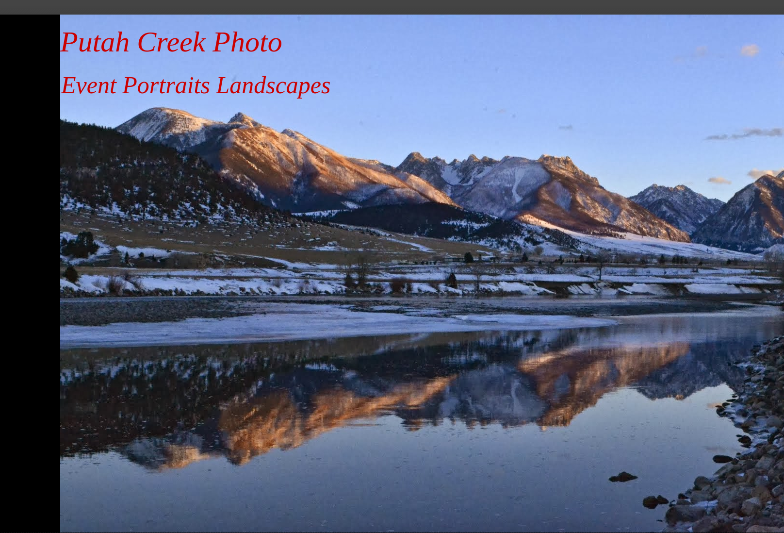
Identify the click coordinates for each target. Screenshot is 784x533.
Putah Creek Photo (171, 42)
